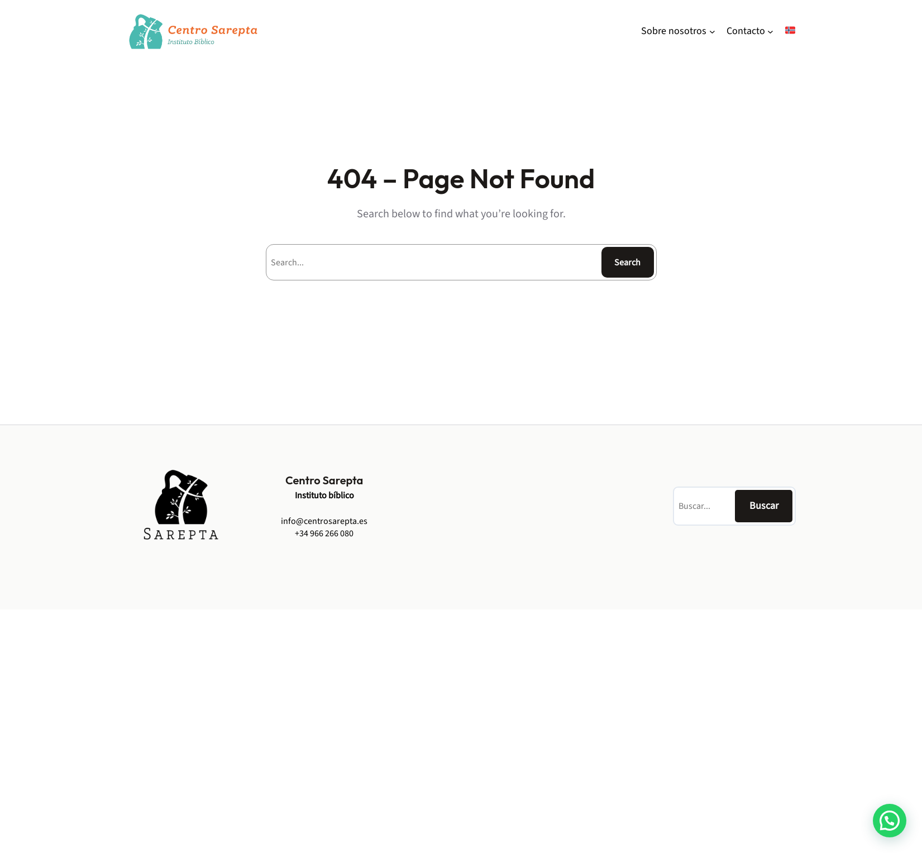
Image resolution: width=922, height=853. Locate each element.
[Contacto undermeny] (770, 31)
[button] (889, 820)
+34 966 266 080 (324, 533)
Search (627, 262)
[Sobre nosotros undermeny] (712, 31)
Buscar (763, 506)
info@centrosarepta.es (324, 521)
